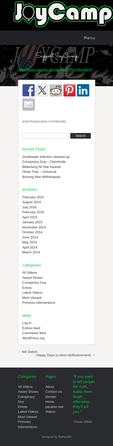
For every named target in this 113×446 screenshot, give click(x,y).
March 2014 (31, 252)
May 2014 (29, 242)
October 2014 (32, 232)
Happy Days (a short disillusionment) (65, 355)
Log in (26, 323)
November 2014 (34, 227)
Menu (89, 37)
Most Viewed (31, 298)
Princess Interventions (38, 303)
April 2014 (30, 247)
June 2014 (30, 237)
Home (49, 402)
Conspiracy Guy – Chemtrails (44, 162)
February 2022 (33, 197)
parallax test (54, 407)
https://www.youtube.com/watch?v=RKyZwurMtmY (55, 70)
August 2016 (31, 202)
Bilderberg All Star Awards (41, 167)
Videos (50, 412)
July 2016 (29, 207)
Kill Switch (28, 352)
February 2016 (33, 212)
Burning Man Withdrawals (41, 177)
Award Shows (32, 278)
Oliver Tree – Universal (39, 172)
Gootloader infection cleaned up (46, 157)
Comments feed (34, 333)
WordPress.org (33, 338)
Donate (50, 397)
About (49, 387)
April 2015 (30, 217)
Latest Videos (32, 293)
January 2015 (32, 222)
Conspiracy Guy (34, 282)
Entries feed (31, 328)
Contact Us (53, 392)
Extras (27, 288)
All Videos (29, 272)
